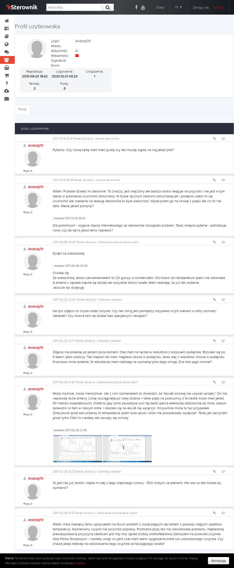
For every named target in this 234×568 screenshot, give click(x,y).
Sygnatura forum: (58, 63)
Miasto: (56, 46)
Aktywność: (59, 51)
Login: (55, 41)
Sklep (160, 7)
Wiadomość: (60, 56)
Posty (23, 109)
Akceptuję (218, 561)
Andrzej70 (35, 145)
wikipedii (79, 563)
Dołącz (219, 7)
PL (178, 7)
